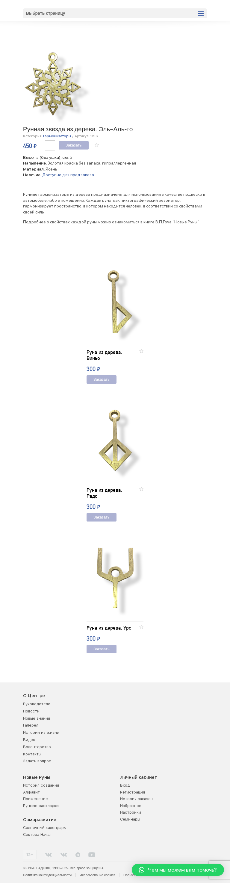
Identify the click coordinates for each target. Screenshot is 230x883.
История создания (41, 785)
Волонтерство (37, 747)
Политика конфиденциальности (47, 875)
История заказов (136, 799)
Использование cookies (97, 875)
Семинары (130, 819)
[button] (97, 145)
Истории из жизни (41, 732)
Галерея (30, 725)
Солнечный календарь (44, 827)
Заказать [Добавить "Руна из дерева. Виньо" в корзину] (101, 380)
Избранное (130, 805)
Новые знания (36, 718)
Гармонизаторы (57, 136)
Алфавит (31, 792)
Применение (35, 799)
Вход (125, 785)
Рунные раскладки (41, 805)
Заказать (74, 145)
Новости (31, 711)
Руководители (36, 704)
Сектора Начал (37, 834)
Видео (29, 739)
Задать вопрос (37, 761)
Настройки (130, 812)
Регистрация (132, 792)
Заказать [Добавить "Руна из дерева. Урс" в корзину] (101, 649)
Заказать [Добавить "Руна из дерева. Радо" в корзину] (101, 517)
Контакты (32, 754)
